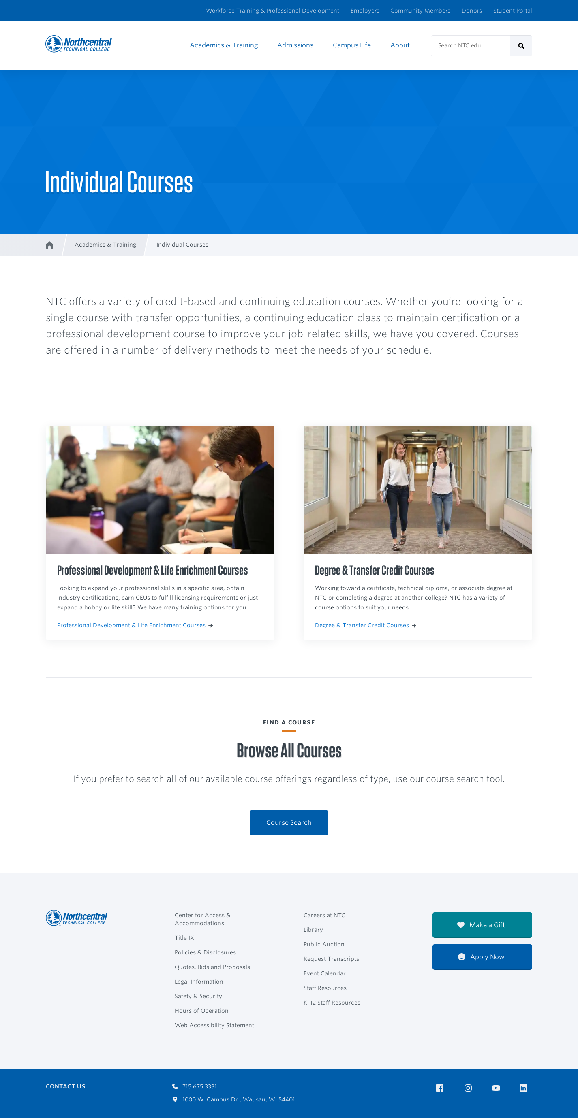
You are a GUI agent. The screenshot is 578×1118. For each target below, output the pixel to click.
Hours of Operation (202, 1010)
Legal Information (199, 981)
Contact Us (65, 1086)
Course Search (289, 822)
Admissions (295, 45)
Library (313, 929)
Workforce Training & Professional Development (272, 10)
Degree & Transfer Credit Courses (365, 625)
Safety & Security (198, 996)
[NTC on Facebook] (441, 1088)
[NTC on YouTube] (497, 1088)
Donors (472, 10)
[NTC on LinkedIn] (526, 1089)
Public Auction (324, 944)
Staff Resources (325, 988)
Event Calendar (325, 973)
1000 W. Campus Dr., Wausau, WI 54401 (233, 1099)
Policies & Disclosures (205, 952)
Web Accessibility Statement (214, 1025)
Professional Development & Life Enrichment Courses (135, 625)
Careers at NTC (324, 915)
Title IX (184, 938)
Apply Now (481, 957)
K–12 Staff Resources (332, 1002)
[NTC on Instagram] (469, 1088)
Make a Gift (481, 925)
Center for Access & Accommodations (203, 919)
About (400, 45)
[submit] (521, 45)
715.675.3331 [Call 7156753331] (194, 1086)
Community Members (420, 10)
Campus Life (352, 45)
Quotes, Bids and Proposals (212, 967)
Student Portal (512, 10)
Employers (365, 10)
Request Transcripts (331, 959)
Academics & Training (224, 45)
